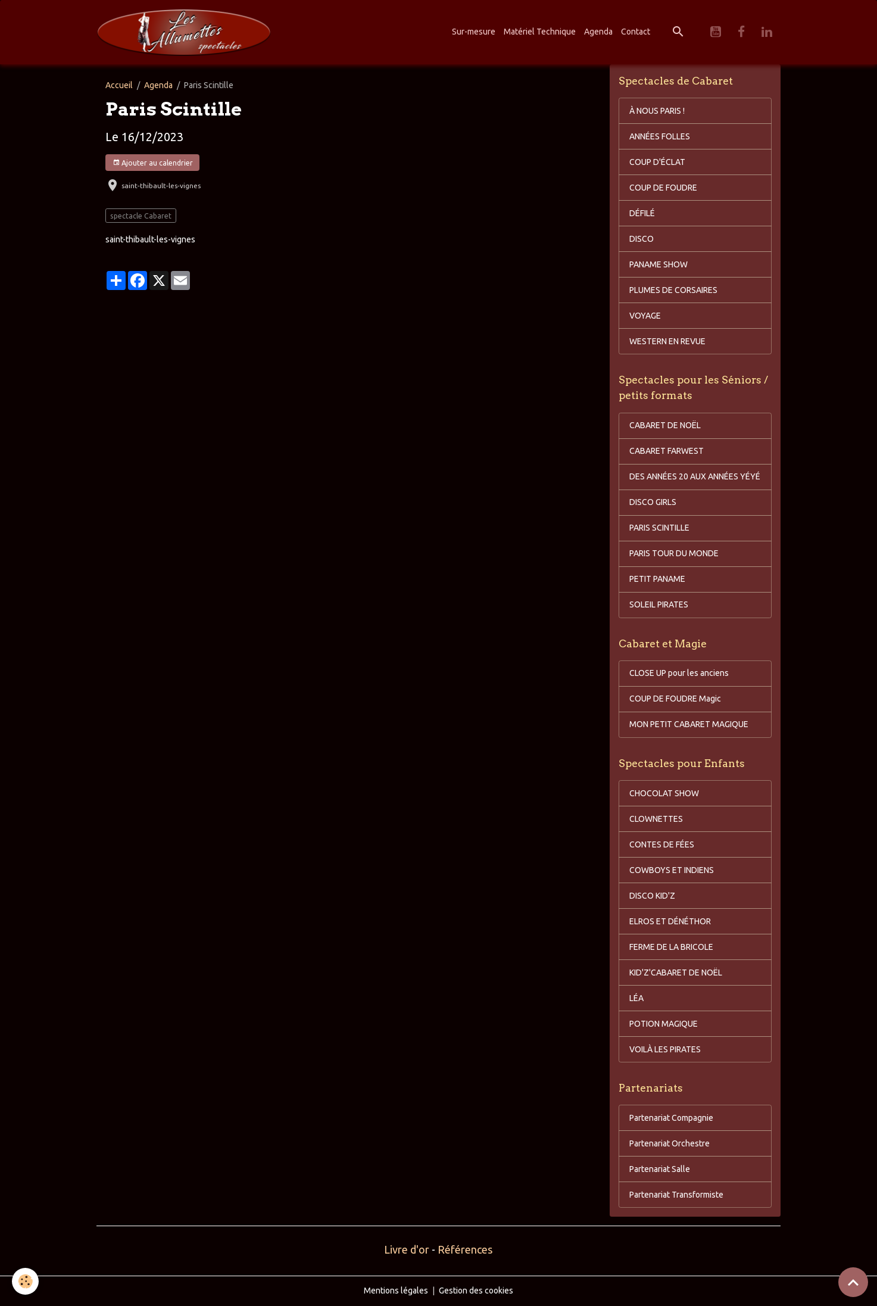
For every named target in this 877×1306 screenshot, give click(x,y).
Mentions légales (396, 1290)
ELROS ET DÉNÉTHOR (670, 921)
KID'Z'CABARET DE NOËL (675, 972)
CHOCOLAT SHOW (664, 793)
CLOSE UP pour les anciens (679, 673)
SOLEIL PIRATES (658, 604)
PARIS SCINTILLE (659, 527)
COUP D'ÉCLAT (657, 162)
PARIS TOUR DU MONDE (674, 553)
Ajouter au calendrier (153, 162)
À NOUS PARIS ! (657, 111)
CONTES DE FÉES (661, 844)
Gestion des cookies (476, 1290)
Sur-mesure (473, 31)
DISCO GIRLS (652, 502)
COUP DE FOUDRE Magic (675, 698)
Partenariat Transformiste (676, 1194)
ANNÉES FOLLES (659, 136)
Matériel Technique (540, 31)
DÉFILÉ (642, 213)
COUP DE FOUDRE (663, 187)
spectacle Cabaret (140, 216)
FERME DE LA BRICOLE (671, 947)
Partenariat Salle (659, 1169)
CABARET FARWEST (666, 451)
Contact (635, 31)
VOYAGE (645, 315)
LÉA (636, 998)
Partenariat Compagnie (671, 1118)
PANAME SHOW (658, 264)
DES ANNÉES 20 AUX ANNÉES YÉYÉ (694, 476)
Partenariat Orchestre (669, 1143)
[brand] (185, 32)
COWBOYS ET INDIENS (671, 870)
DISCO (641, 239)
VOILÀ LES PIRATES (665, 1049)
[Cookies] (25, 1281)
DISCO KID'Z (652, 895)
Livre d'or (406, 1249)
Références (465, 1249)
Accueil (119, 85)
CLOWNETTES (656, 819)
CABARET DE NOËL (665, 425)
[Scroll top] (853, 1282)
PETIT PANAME (657, 579)
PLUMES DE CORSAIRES (673, 290)
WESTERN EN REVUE (667, 341)
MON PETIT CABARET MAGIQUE (688, 724)
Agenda (598, 31)
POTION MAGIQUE (663, 1023)
